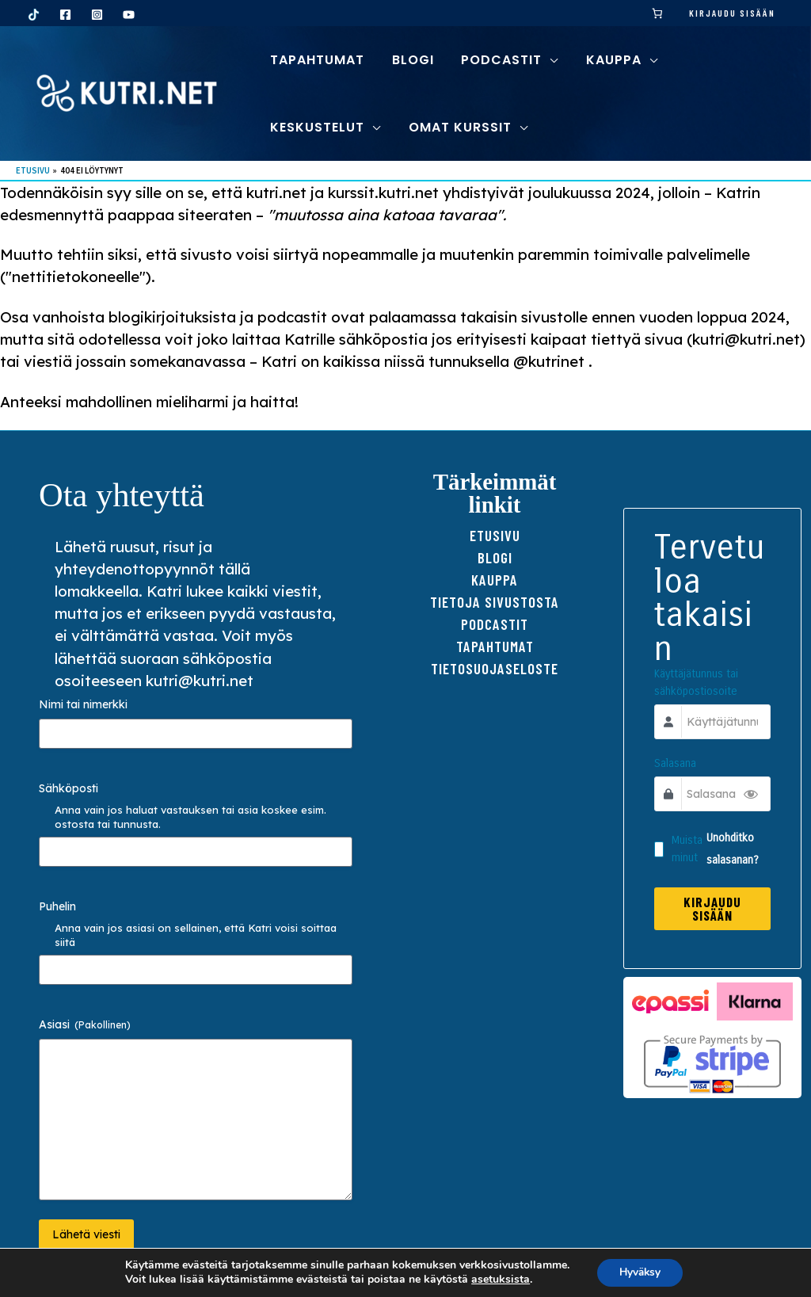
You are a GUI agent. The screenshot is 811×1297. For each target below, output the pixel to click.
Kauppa (494, 579)
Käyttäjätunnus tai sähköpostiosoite (698, 684)
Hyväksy (639, 1272)
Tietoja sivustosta (494, 602)
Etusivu (495, 535)
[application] (545, 59)
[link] (658, 13)
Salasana (677, 765)
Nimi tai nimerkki (83, 704)
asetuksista (498, 1279)
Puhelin (57, 906)
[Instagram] (97, 15)
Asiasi (85, 1024)
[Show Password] (749, 795)
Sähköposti (68, 788)
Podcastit (494, 624)
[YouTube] (129, 15)
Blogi (495, 557)
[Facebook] (65, 15)
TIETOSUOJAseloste (494, 668)
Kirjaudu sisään (732, 12)
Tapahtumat (495, 646)
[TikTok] (34, 15)
